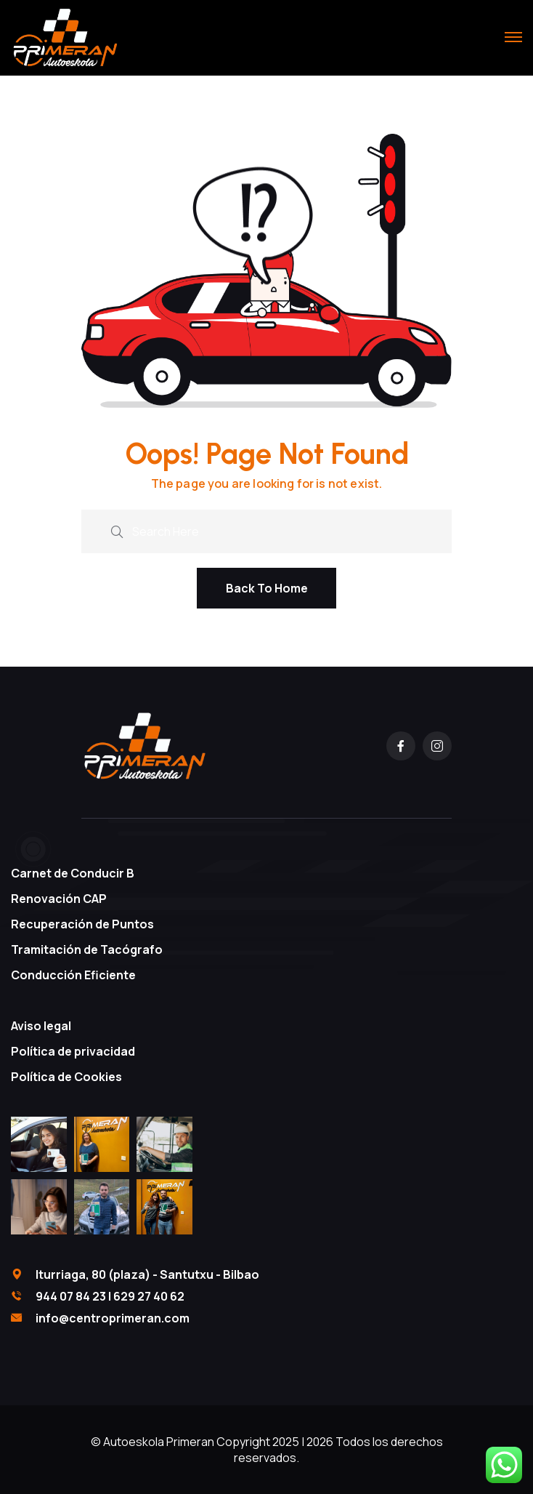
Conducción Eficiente (73, 975)
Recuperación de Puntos (82, 924)
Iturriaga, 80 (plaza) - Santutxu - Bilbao (147, 1274)
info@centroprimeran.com (113, 1318)
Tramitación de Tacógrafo (87, 949)
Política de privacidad (73, 1051)
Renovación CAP (59, 899)
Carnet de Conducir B (72, 873)
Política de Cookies (66, 1077)
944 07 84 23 (71, 1296)
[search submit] (117, 529)
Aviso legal (41, 1026)
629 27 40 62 (148, 1296)
